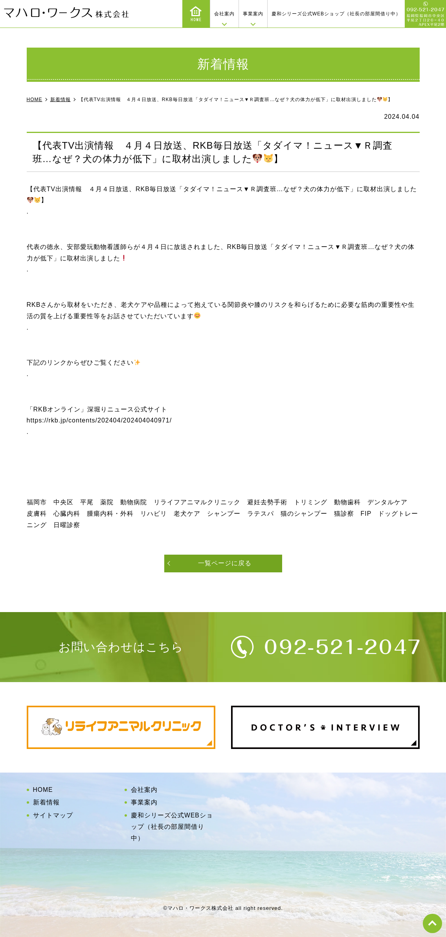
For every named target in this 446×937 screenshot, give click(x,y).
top (432, 923)
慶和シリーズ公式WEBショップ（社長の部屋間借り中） (336, 14)
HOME (43, 789)
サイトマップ (53, 815)
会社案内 (224, 14)
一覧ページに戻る (224, 563)
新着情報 (46, 802)
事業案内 (253, 14)
